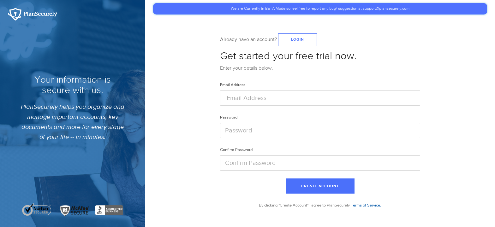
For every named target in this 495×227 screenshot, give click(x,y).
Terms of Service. (366, 205)
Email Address (232, 85)
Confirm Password (236, 150)
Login (297, 40)
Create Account (320, 186)
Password (228, 117)
